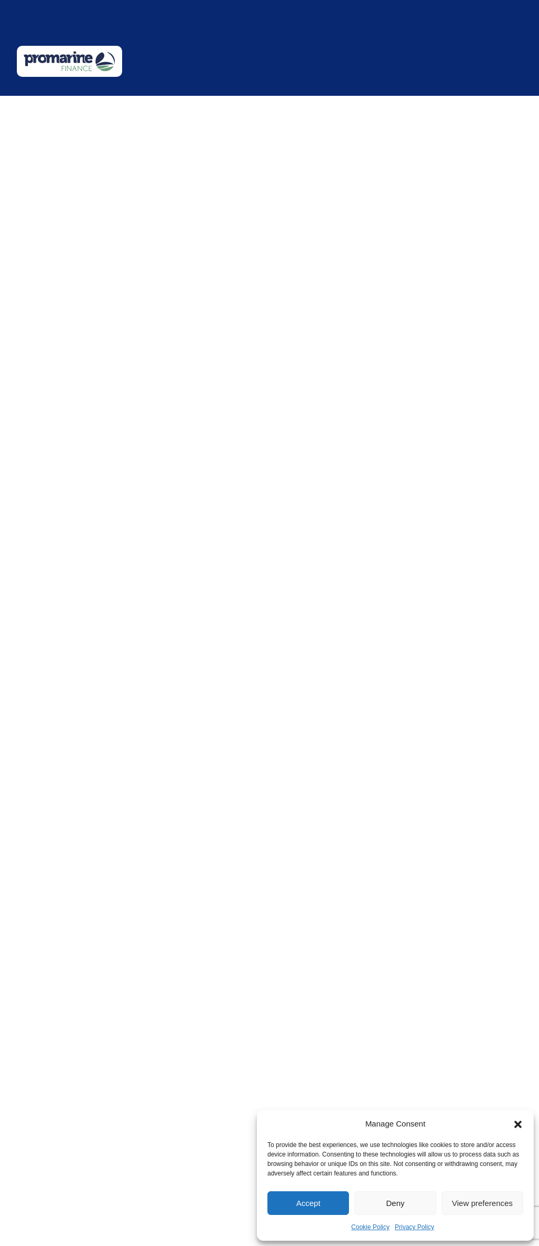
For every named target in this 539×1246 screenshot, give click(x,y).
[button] (518, 1124)
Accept (308, 1203)
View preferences (482, 1203)
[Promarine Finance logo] (69, 61)
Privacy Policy (414, 1227)
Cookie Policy (370, 1227)
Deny (395, 1203)
